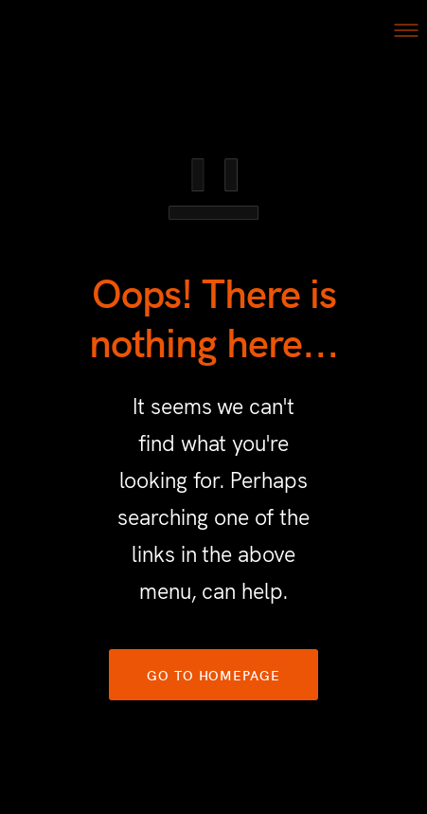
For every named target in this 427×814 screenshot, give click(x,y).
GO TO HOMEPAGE (213, 674)
